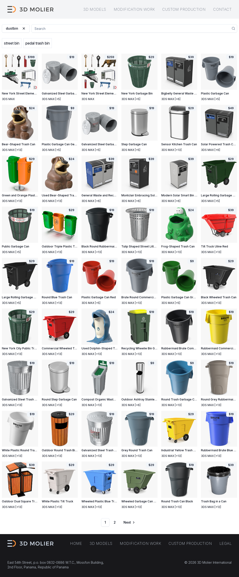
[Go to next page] (129, 522)
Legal (225, 543)
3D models (94, 9)
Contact (222, 9)
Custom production (184, 9)
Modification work (134, 9)
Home (76, 543)
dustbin (16, 28)
